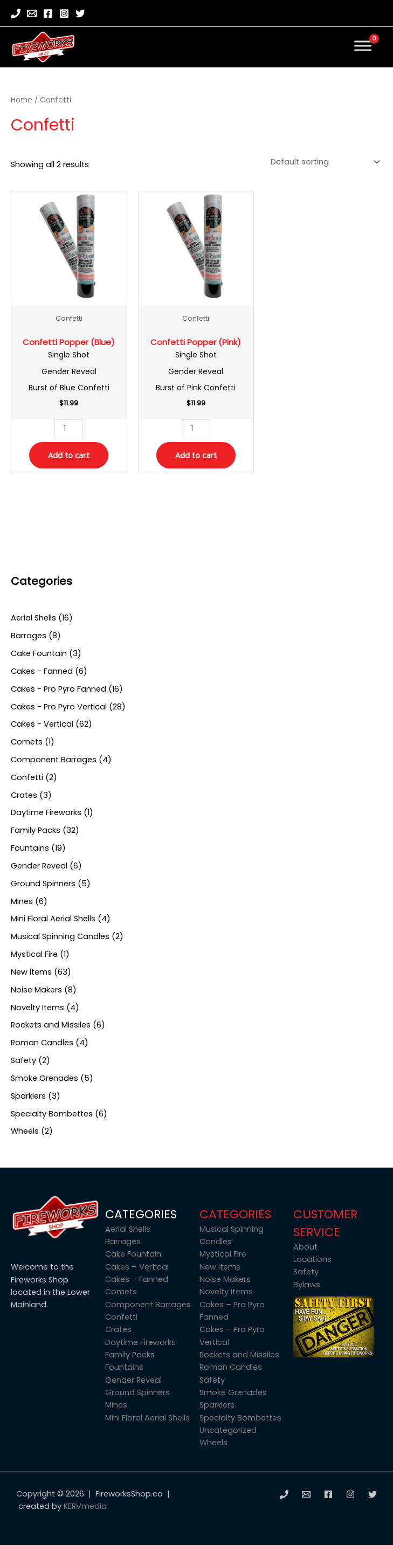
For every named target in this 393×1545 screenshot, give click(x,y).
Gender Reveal (133, 1380)
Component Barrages (148, 1304)
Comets (121, 1291)
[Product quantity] (68, 428)
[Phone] (15, 13)
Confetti (121, 1317)
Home (21, 100)
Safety (212, 1380)
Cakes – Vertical (137, 1266)
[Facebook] (48, 13)
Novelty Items (226, 1291)
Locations (312, 1259)
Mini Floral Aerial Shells (147, 1417)
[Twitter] (80, 13)
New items (219, 1266)
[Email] (32, 13)
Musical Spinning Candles (231, 1235)
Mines (116, 1404)
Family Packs (130, 1354)
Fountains (124, 1367)
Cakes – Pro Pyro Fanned (232, 1310)
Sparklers (217, 1404)
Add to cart (68, 455)
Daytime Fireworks (140, 1342)
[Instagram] (64, 13)
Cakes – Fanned (136, 1279)
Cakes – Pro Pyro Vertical (232, 1335)
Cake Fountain (133, 1254)
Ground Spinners (137, 1392)
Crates (118, 1329)
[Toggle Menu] (362, 45)
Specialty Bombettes (240, 1417)
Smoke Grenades (233, 1392)
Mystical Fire (222, 1254)
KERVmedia (85, 1506)
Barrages (123, 1241)
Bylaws (306, 1284)
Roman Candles (230, 1367)
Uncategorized (228, 1430)
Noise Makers (225, 1279)
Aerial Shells (127, 1229)
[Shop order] (323, 162)
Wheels (213, 1442)
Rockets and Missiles (239, 1354)
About (305, 1246)
